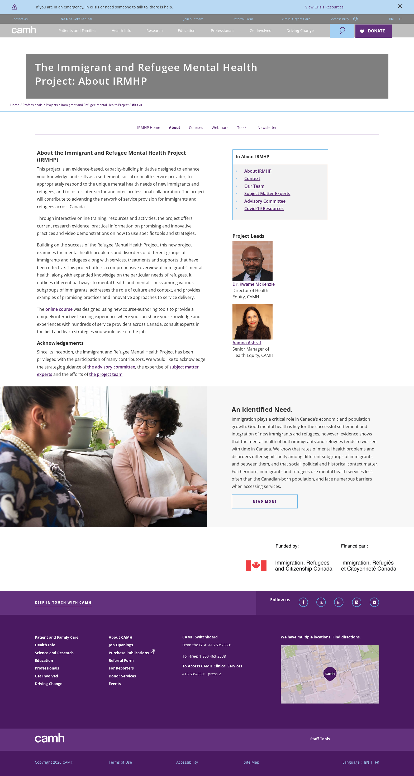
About (174, 127)
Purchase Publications (129, 652)
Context (252, 178)
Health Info (45, 644)
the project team (105, 374)
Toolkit (243, 127)
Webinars (220, 127)
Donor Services (122, 675)
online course (59, 309)
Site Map (251, 762)
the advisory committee (111, 367)
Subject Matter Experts (267, 193)
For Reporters (121, 668)
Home (14, 105)
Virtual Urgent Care (296, 19)
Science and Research (54, 652)
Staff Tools (320, 738)
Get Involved (46, 675)
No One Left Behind (76, 19)
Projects (52, 105)
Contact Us (20, 19)
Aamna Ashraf (246, 343)
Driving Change (48, 683)
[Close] (400, 7)
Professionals (32, 105)
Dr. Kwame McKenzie (253, 284)
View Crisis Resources (324, 6)
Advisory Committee (264, 201)
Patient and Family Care (56, 637)
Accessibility (344, 19)
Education (44, 660)
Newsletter (267, 127)
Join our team (193, 19)
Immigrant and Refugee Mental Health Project (95, 105)
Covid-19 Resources (264, 208)
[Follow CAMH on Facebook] (303, 603)
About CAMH (120, 637)
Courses (196, 127)
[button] (77, 31)
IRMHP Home (148, 127)
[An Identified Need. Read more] (265, 501)
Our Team (254, 186)
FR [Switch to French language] (400, 19)
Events (115, 683)
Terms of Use (120, 762)
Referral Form (243, 19)
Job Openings (121, 644)
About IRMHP (258, 171)
